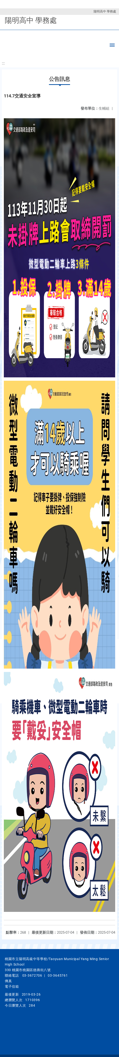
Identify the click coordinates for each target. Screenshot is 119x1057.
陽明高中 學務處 (105, 11)
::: (3, 63)
